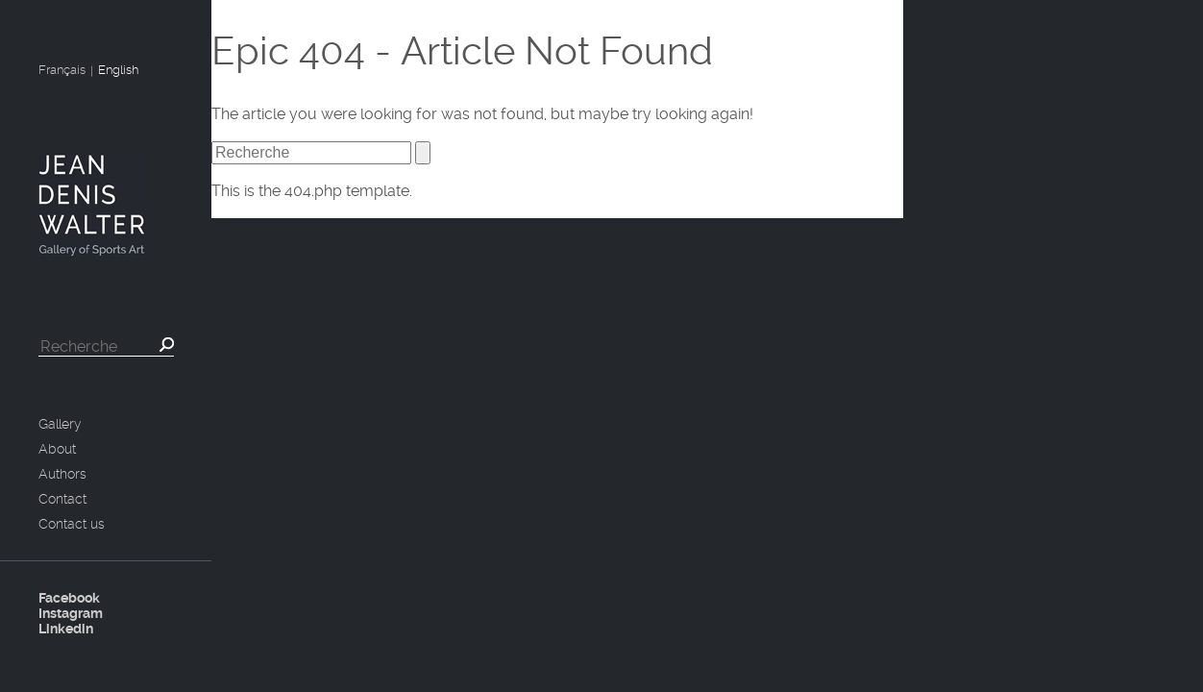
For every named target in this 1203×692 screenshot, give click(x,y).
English (118, 69)
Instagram (70, 613)
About (57, 449)
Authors (62, 474)
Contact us (71, 523)
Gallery (60, 424)
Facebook (69, 598)
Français (62, 69)
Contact (62, 499)
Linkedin (65, 628)
